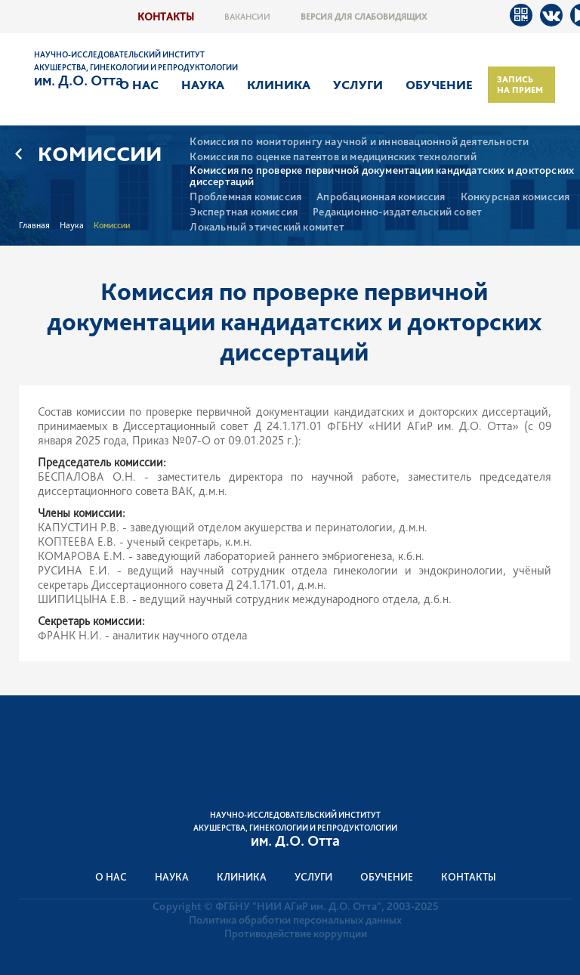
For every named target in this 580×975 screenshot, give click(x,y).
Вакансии (247, 16)
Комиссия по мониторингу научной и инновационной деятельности (359, 141)
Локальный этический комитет (267, 227)
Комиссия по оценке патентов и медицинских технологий (333, 156)
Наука (202, 84)
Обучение (439, 84)
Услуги (358, 84)
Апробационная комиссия (380, 197)
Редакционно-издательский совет (397, 212)
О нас (139, 84)
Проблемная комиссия (245, 197)
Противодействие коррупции (295, 933)
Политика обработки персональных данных (295, 920)
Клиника (278, 84)
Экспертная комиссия (244, 212)
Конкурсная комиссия (515, 197)
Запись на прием (520, 84)
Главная (34, 225)
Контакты (165, 16)
